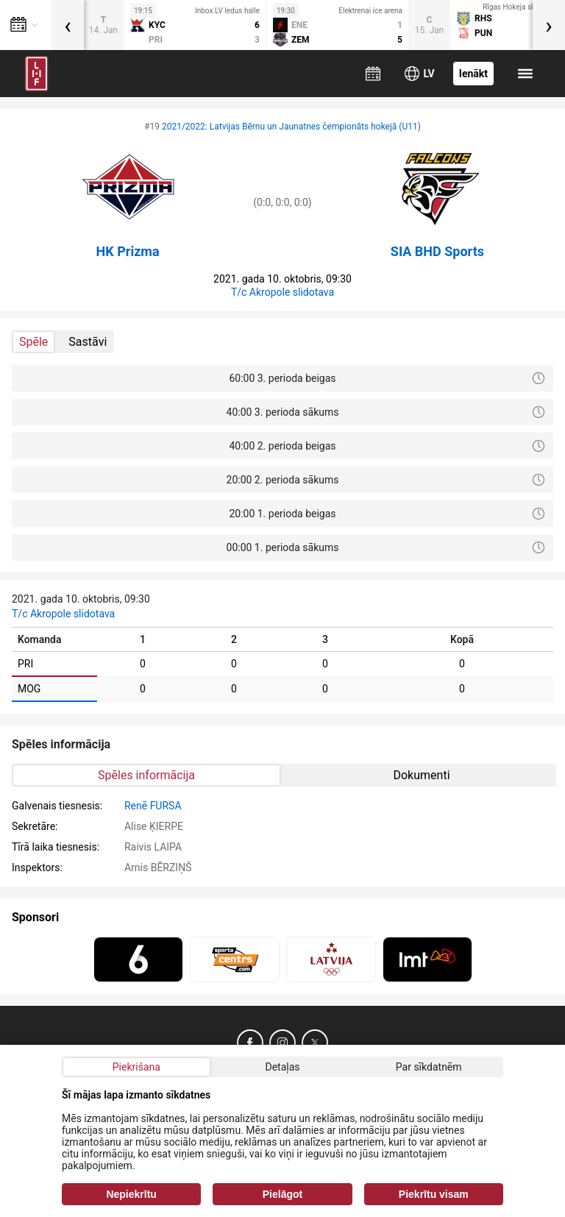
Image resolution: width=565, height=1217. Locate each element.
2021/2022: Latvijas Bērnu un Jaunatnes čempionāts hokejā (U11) (291, 126)
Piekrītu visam (434, 1194)
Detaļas (282, 1067)
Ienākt (473, 73)
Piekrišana (136, 1067)
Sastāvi (87, 342)
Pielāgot (282, 1194)
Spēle (33, 342)
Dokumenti (421, 775)
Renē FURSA (153, 806)
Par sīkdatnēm (429, 1067)
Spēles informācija (146, 775)
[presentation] (67, 25)
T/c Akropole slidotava (282, 292)
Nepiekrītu (131, 1194)
